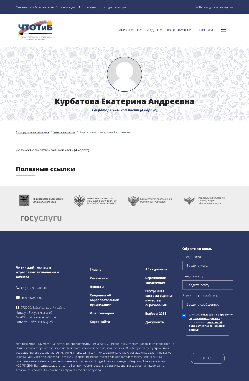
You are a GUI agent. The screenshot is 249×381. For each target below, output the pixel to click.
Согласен (208, 358)
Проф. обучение (180, 30)
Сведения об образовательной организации (45, 7)
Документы (155, 322)
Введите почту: (193, 276)
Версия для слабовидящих (214, 7)
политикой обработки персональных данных (207, 325)
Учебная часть (64, 132)
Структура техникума (112, 7)
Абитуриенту (130, 30)
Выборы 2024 (155, 313)
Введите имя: (191, 257)
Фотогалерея (87, 7)
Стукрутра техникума (32, 132)
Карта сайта (100, 322)
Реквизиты (99, 278)
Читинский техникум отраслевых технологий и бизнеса (37, 272)
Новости (205, 30)
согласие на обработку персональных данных (211, 316)
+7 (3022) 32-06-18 (31, 288)
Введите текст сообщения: (201, 296)
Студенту (154, 30)
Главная (96, 269)
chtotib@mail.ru (29, 298)
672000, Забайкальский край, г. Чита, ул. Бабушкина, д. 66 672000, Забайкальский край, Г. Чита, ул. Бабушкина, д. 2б (40, 314)
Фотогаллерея (102, 313)
